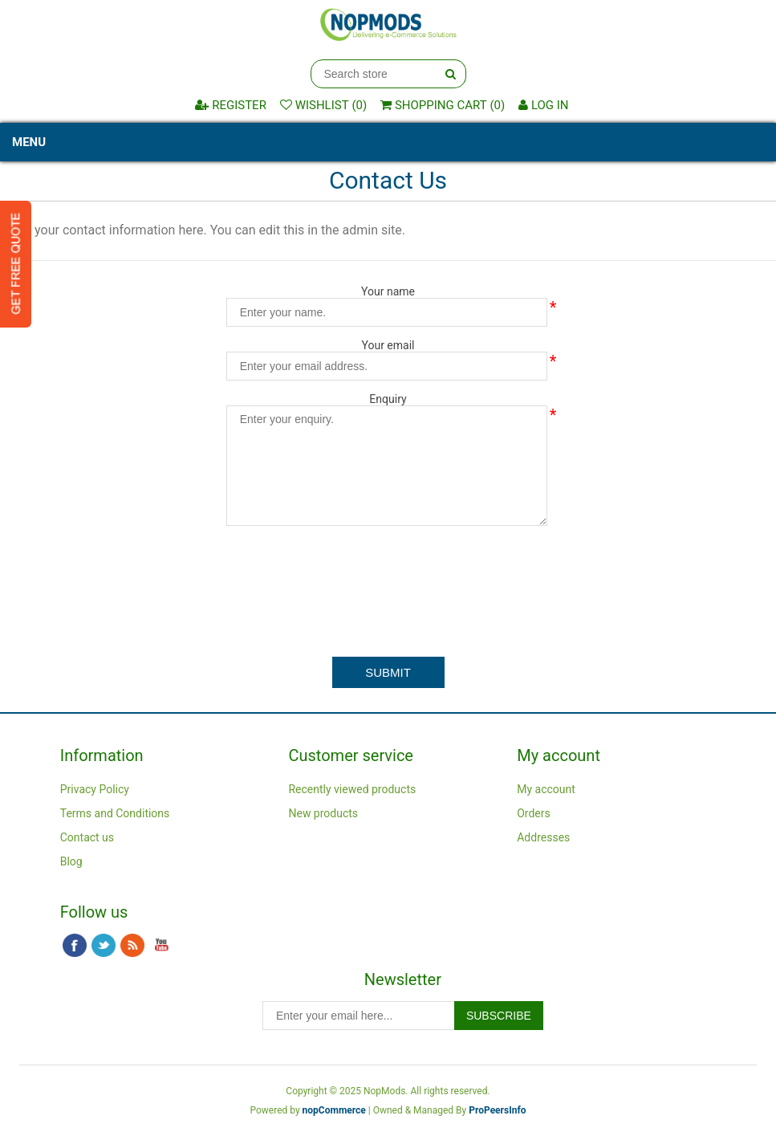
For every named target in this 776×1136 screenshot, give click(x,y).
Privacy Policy (94, 789)
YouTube (161, 946)
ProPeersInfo (497, 1110)
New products (323, 813)
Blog (71, 861)
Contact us (87, 837)
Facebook (75, 946)
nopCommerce (334, 1110)
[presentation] (388, 569)
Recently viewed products (352, 789)
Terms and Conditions (115, 813)
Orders (534, 813)
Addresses (543, 837)
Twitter (103, 946)
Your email (387, 345)
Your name (388, 291)
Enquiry (387, 399)
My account (546, 789)
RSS (132, 946)
